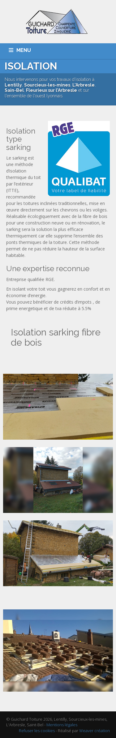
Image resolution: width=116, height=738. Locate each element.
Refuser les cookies (37, 730)
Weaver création (94, 730)
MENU (23, 50)
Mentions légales (61, 724)
